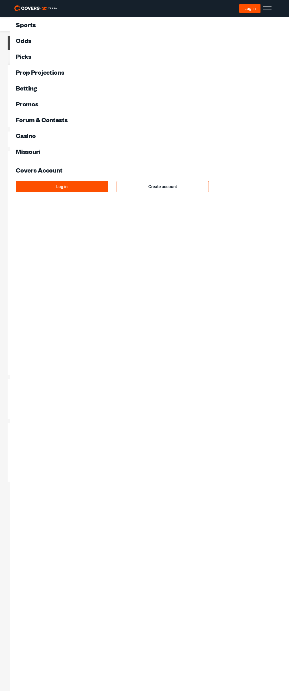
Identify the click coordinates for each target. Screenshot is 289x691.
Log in (250, 8)
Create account (162, 186)
